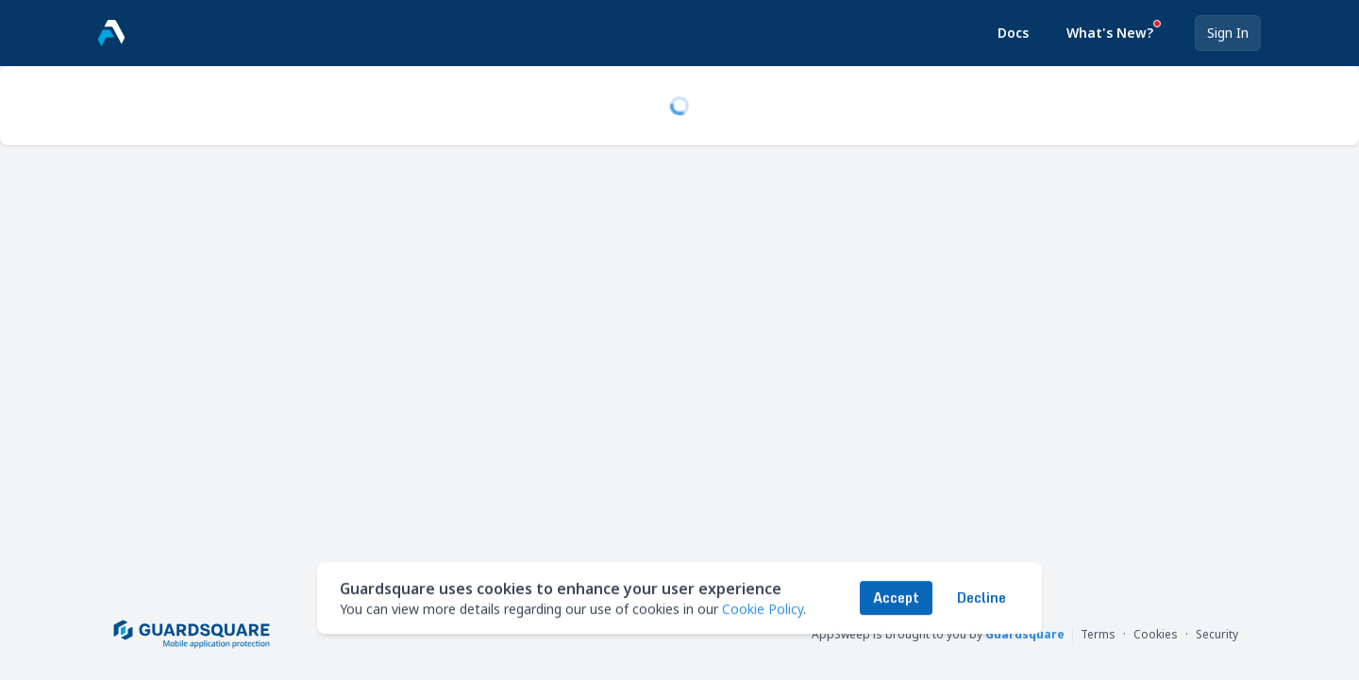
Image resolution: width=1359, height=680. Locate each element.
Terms (1098, 634)
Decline (981, 594)
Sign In (1228, 33)
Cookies (1155, 634)
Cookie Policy (762, 606)
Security (1217, 634)
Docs (1013, 33)
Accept (896, 594)
